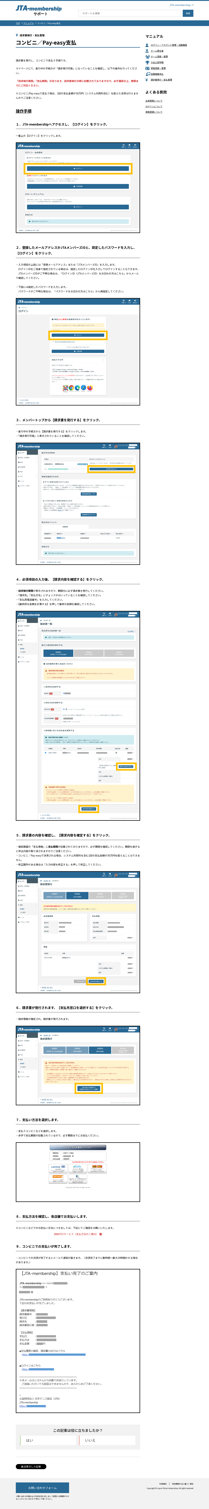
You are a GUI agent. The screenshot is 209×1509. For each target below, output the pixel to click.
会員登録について (153, 100)
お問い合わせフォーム (42, 1488)
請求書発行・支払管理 (158, 79)
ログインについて (153, 106)
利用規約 (163, 1483)
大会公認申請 (154, 62)
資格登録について (153, 111)
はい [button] (29, 1440)
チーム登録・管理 (156, 56)
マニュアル (28, 23)
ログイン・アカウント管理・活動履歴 (166, 44)
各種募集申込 (154, 73)
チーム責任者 (154, 50)
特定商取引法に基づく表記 (182, 1483)
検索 (188, 13)
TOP (18, 23)
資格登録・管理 (155, 68)
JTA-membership (180, 5)
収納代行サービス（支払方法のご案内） (78, 1234)
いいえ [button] (90, 1440)
